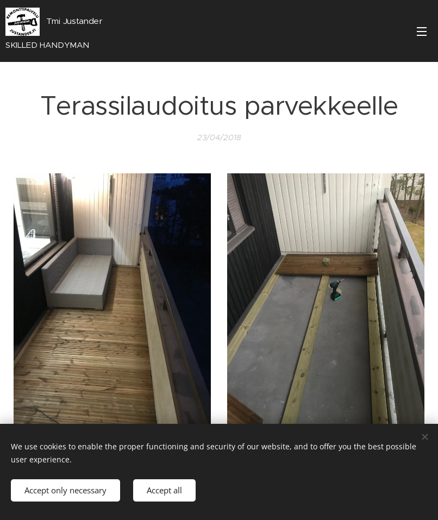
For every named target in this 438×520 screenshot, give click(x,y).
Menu (422, 31)
